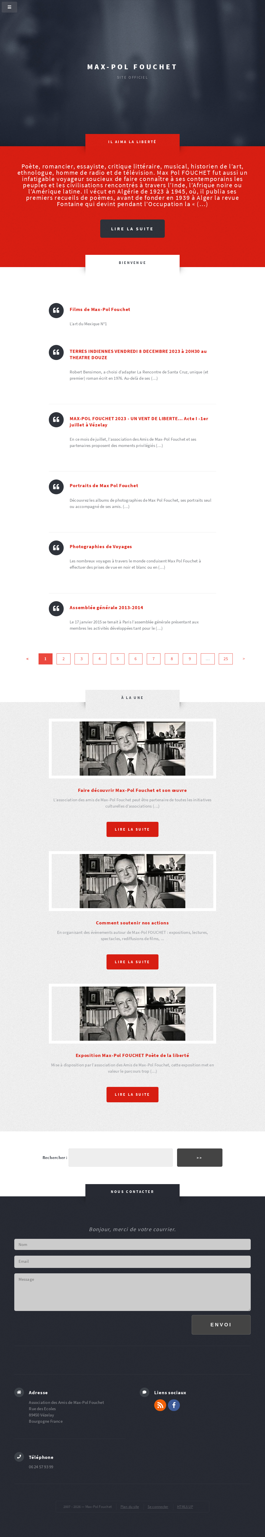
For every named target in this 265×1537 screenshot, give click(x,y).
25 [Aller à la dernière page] (226, 659)
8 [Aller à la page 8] (172, 659)
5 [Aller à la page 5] (118, 659)
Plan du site (130, 1506)
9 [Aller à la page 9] (190, 659)
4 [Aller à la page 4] (100, 659)
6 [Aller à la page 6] (135, 659)
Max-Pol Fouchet (132, 66)
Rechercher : (55, 1157)
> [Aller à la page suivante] (244, 659)
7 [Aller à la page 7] (153, 659)
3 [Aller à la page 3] (82, 659)
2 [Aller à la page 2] (64, 659)
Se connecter (158, 1506)
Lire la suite (132, 228)
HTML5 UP (185, 1506)
